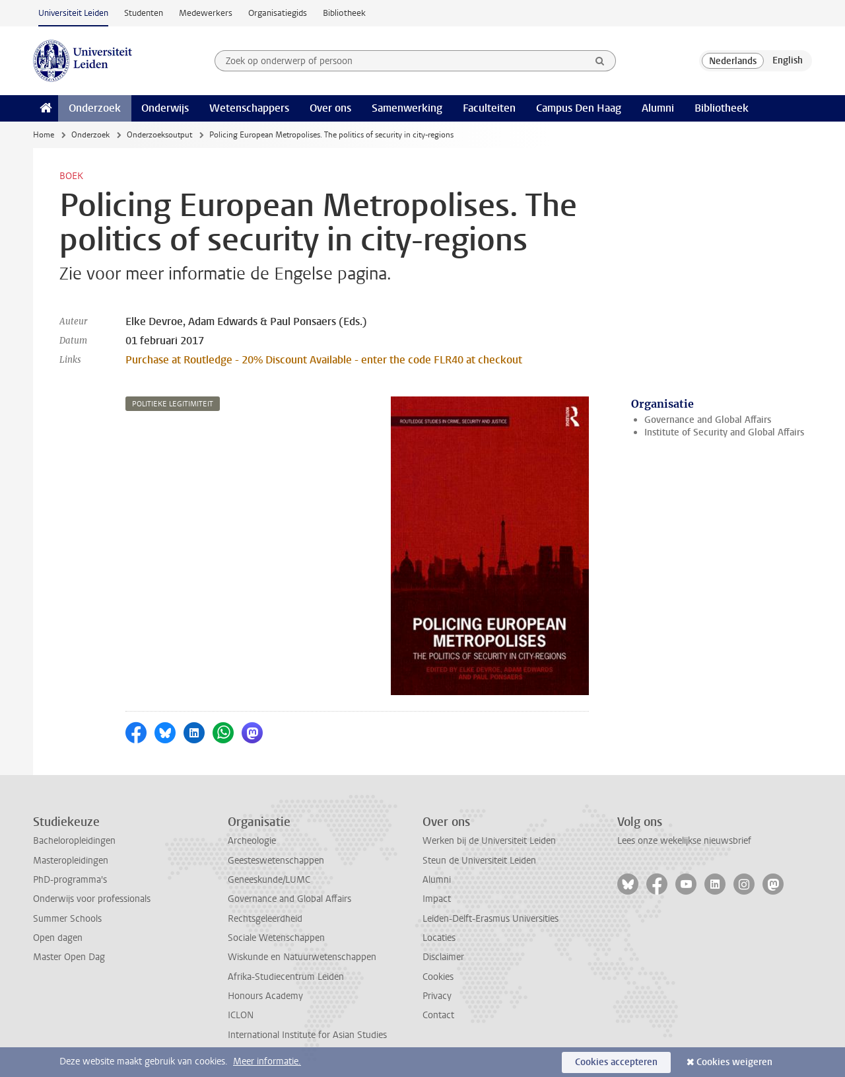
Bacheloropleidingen (74, 841)
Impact (436, 899)
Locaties (439, 938)
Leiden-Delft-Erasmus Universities (490, 918)
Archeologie (252, 841)
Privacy (437, 996)
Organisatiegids (277, 13)
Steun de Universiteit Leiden (479, 860)
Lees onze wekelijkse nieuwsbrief (684, 841)
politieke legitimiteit (172, 404)
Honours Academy (265, 996)
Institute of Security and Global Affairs (724, 432)
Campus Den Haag (578, 108)
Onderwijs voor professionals (92, 899)
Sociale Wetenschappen (276, 938)
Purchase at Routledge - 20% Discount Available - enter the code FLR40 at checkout (323, 360)
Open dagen (58, 938)
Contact (438, 1015)
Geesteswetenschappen (276, 860)
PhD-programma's (70, 879)
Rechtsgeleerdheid (265, 918)
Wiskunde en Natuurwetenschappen (302, 957)
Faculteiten (489, 108)
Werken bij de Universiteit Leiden (489, 841)
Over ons (330, 108)
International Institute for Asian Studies (307, 1035)
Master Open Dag (69, 957)
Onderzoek (95, 108)
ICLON (241, 1015)
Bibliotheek (344, 13)
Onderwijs (165, 108)
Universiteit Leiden (73, 13)
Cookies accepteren (616, 1062)
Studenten (143, 13)
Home (43, 135)
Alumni (658, 108)
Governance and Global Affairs (707, 420)
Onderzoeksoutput (159, 135)
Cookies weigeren (734, 1062)
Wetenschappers (249, 108)
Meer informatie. (267, 1061)
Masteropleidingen (70, 860)
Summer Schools (67, 918)
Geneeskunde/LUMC (269, 879)
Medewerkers (205, 13)
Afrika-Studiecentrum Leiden (286, 977)
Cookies (438, 977)
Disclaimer (443, 957)
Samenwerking (407, 108)
